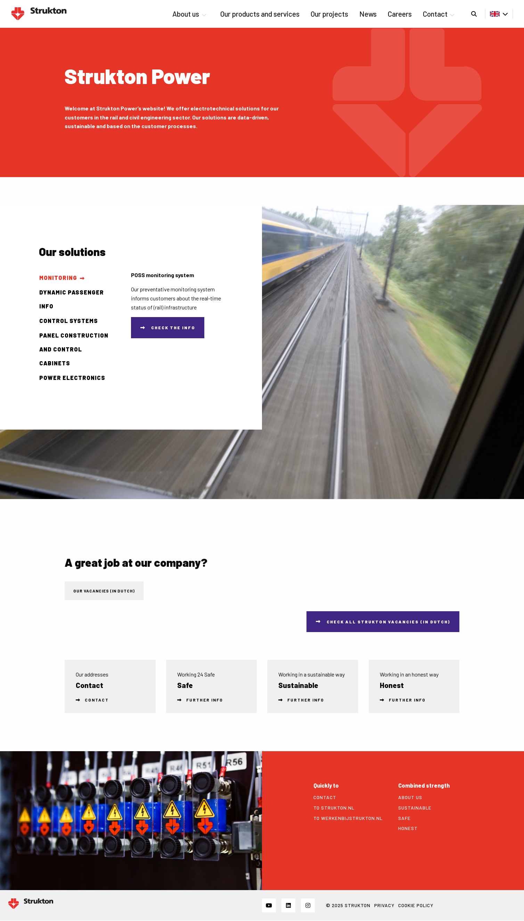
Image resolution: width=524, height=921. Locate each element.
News (368, 13)
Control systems (68, 320)
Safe (404, 818)
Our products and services (260, 13)
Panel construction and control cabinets (73, 349)
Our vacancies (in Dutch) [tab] (104, 590)
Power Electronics (72, 377)
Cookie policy (415, 905)
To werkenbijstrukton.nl (348, 818)
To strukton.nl (333, 807)
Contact (439, 13)
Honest (408, 828)
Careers (400, 13)
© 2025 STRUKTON (348, 905)
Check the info (173, 327)
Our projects (329, 13)
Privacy (384, 905)
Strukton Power (39, 14)
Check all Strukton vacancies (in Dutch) (388, 621)
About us (189, 13)
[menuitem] (190, 14)
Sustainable (415, 807)
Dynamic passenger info (71, 299)
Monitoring (58, 277)
